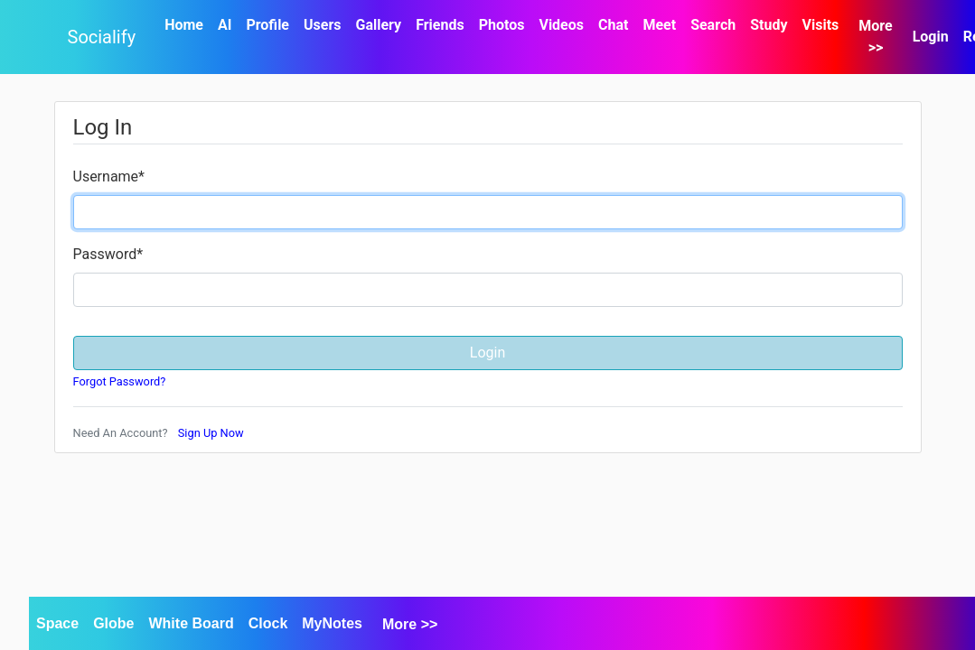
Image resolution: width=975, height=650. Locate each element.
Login (931, 36)
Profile (267, 24)
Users (322, 24)
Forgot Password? (119, 381)
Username (109, 176)
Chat (613, 24)
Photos (502, 24)
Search (713, 24)
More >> (875, 36)
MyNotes (332, 623)
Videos (561, 24)
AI (224, 24)
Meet (659, 24)
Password (108, 254)
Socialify (102, 37)
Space (57, 623)
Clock (268, 623)
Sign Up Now (211, 433)
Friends (440, 24)
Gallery (379, 24)
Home (183, 24)
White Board (190, 623)
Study (768, 24)
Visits (820, 24)
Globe (113, 623)
